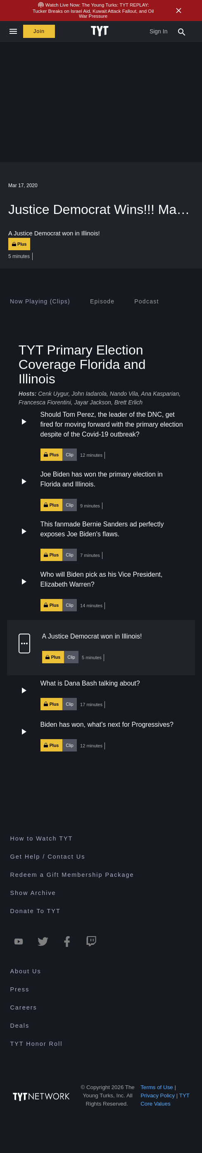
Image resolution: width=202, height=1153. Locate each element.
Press (19, 989)
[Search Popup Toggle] (182, 31)
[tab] (40, 301)
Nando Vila (124, 393)
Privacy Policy (157, 1095)
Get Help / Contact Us (47, 856)
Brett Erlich (128, 402)
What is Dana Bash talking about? (90, 683)
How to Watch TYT (41, 838)
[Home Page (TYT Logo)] (101, 31)
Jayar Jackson (92, 402)
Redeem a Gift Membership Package (72, 874)
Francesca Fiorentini (45, 402)
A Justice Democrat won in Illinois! (92, 636)
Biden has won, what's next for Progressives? (106, 724)
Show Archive (33, 893)
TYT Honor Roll (36, 1043)
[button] (101, 435)
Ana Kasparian (160, 393)
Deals (19, 1025)
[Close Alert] (178, 10)
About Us (25, 971)
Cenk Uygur (53, 393)
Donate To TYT (35, 911)
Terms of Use (156, 1087)
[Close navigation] (13, 31)
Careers (23, 1007)
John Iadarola (89, 393)
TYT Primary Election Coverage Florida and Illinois (82, 364)
